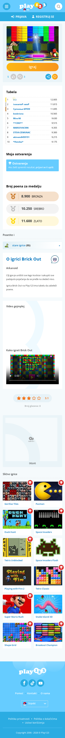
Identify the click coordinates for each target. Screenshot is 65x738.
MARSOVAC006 (21, 127)
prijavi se (41, 167)
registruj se (43, 17)
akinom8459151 (21, 137)
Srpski (29, 704)
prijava (19, 17)
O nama (45, 693)
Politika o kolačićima (45, 718)
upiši (50, 167)
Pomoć (19, 693)
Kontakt (32, 693)
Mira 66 (17, 118)
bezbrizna (18, 113)
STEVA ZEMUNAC (22, 132)
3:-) (14, 99)
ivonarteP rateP (21, 104)
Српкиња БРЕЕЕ (21, 109)
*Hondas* (18, 141)
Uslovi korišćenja (34, 722)
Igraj (32, 66)
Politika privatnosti (19, 718)
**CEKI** (18, 123)
